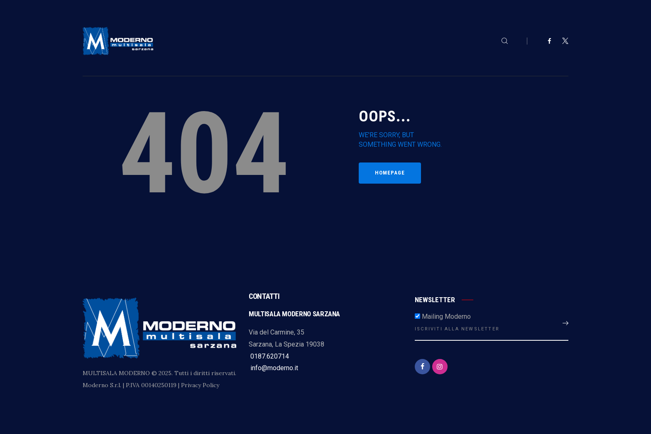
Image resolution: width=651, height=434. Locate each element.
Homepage (390, 173)
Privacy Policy (200, 385)
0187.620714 (269, 356)
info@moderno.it (273, 368)
